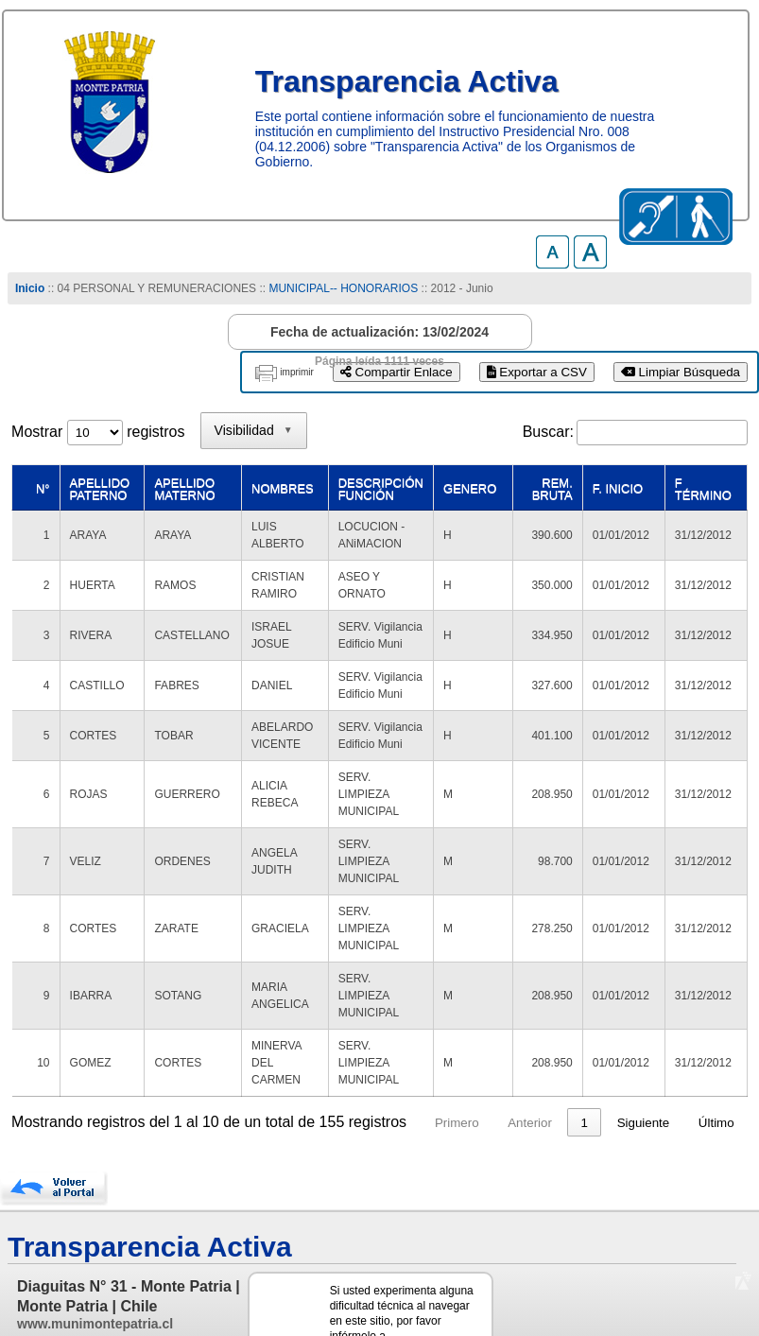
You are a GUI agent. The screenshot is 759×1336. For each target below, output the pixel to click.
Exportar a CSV (537, 372)
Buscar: (548, 432)
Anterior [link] (530, 1055)
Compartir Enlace (396, 372)
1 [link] (584, 1055)
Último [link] (716, 1055)
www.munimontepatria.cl (95, 1255)
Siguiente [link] (643, 1055)
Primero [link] (457, 1055)
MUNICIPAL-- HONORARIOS (343, 288)
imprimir (297, 372)
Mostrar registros (97, 432)
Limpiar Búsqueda (680, 372)
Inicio (29, 288)
